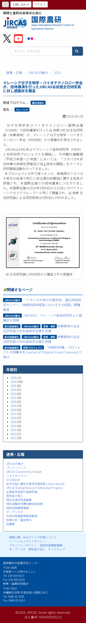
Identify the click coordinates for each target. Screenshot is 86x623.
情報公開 (14, 537)
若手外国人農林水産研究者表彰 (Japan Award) (35, 484)
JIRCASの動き (38, 72)
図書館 (10, 524)
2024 (13, 386)
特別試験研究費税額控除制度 (24, 504)
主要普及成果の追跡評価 (21, 492)
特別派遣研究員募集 (19, 500)
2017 (13, 414)
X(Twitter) (13, 480)
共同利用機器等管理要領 (21, 516)
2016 (13, 418)
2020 (13, 402)
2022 (13, 394)
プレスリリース (16, 468)
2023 (13, 390)
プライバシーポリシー (23, 545)
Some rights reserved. (54, 612)
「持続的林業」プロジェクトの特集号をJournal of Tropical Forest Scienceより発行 (42, 352)
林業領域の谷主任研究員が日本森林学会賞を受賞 (41, 328)
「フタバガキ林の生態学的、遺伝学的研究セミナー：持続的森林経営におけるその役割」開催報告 (42, 304)
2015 (57, 72)
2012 (13, 434)
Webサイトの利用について (40, 537)
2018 (13, 410)
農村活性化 (38, 103)
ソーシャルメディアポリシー (27, 541)
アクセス (40, 4)
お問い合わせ (20, 4)
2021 (13, 398)
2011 (13, 438)
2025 (13, 382)
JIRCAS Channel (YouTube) (24, 472)
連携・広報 (14, 72)
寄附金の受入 (14, 496)
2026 (13, 378)
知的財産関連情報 (17, 508)
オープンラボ (14, 512)
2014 (13, 426)
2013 (13, 430)
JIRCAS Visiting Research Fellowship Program (34, 488)
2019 (13, 406)
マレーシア (22, 109)
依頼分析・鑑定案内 (19, 520)
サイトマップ (56, 549)
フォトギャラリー (17, 476)
